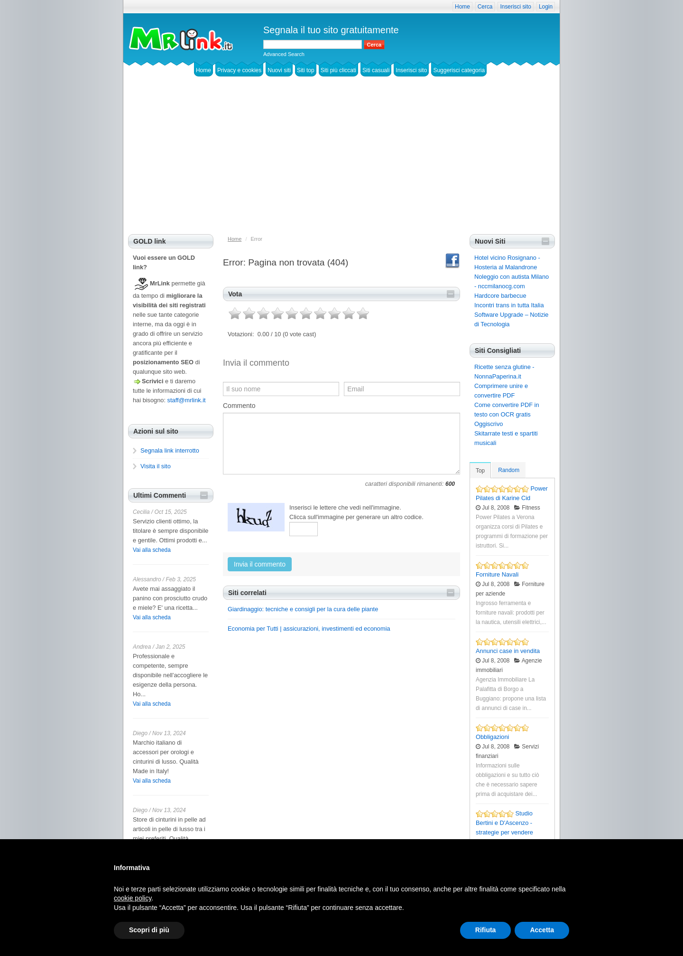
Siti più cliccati (338, 70)
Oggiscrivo (488, 423)
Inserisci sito (515, 6)
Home (462, 6)
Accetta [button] (542, 930)
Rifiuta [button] (485, 930)
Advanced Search (284, 54)
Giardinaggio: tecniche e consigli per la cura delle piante (303, 609)
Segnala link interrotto (169, 450)
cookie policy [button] (132, 898)
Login (546, 6)
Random (508, 470)
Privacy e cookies (239, 70)
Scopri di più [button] (149, 930)
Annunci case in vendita (508, 650)
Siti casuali (375, 70)
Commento (239, 405)
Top (480, 470)
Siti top (305, 70)
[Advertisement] (341, 162)
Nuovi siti (279, 70)
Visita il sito (155, 466)
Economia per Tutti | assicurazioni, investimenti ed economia (309, 628)
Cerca (485, 6)
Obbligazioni (492, 736)
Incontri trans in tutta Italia (509, 305)
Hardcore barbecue (500, 295)
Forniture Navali (497, 574)
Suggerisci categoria (459, 70)
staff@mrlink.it (186, 400)
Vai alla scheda (152, 550)
